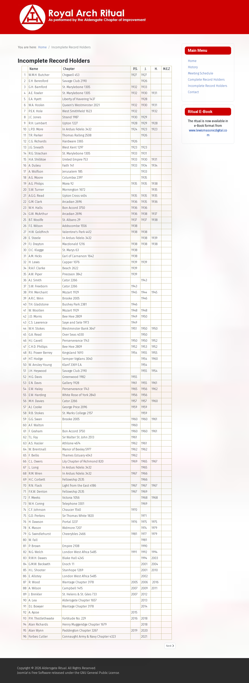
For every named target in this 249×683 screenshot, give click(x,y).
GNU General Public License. (100, 673)
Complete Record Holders (206, 79)
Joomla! (22, 673)
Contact (193, 92)
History (193, 67)
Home (192, 61)
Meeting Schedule (200, 73)
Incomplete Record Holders (207, 86)
